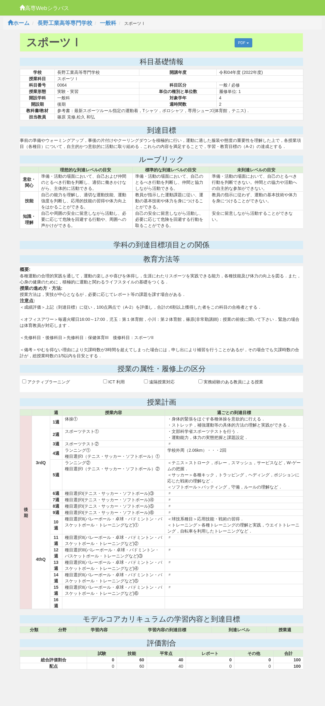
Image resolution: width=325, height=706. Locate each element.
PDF (243, 43)
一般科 (108, 23)
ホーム (19, 23)
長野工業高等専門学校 (64, 23)
